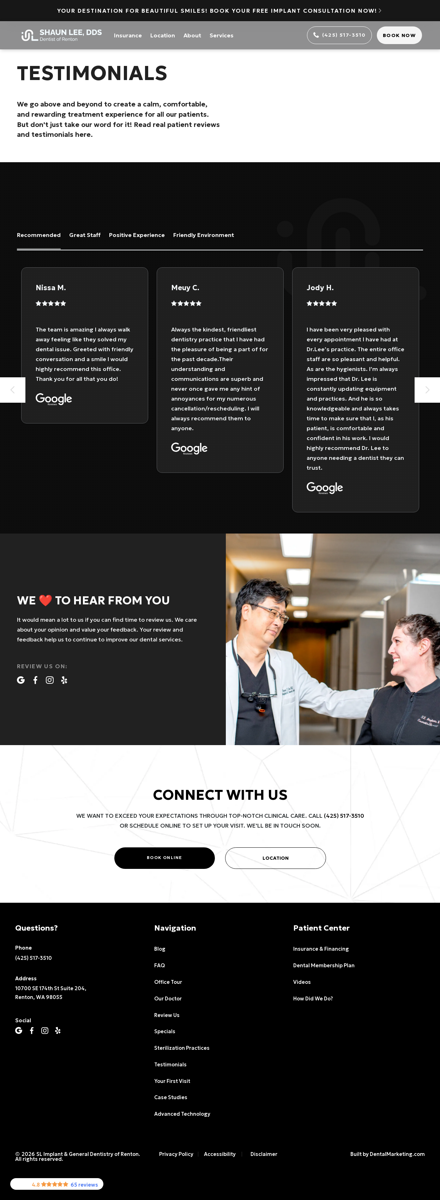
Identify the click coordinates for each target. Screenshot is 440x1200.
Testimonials (170, 1064)
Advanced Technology (182, 1114)
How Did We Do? (313, 998)
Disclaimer (264, 1154)
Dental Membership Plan (324, 965)
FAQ (159, 965)
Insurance (128, 35)
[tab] (39, 235)
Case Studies (170, 1097)
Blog (159, 949)
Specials (164, 1031)
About (192, 35)
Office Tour (168, 982)
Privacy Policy (176, 1154)
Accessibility (220, 1154)
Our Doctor (168, 998)
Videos (302, 982)
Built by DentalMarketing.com (387, 1154)
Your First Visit (172, 1081)
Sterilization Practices (182, 1048)
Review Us (167, 1015)
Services (222, 35)
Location (162, 35)
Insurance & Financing (321, 949)
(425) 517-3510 (344, 815)
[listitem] (84, 345)
